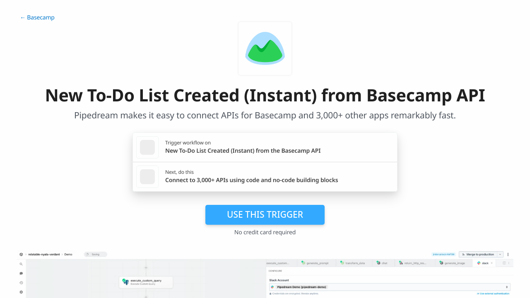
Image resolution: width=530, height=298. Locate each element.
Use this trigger (265, 214)
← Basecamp (37, 18)
